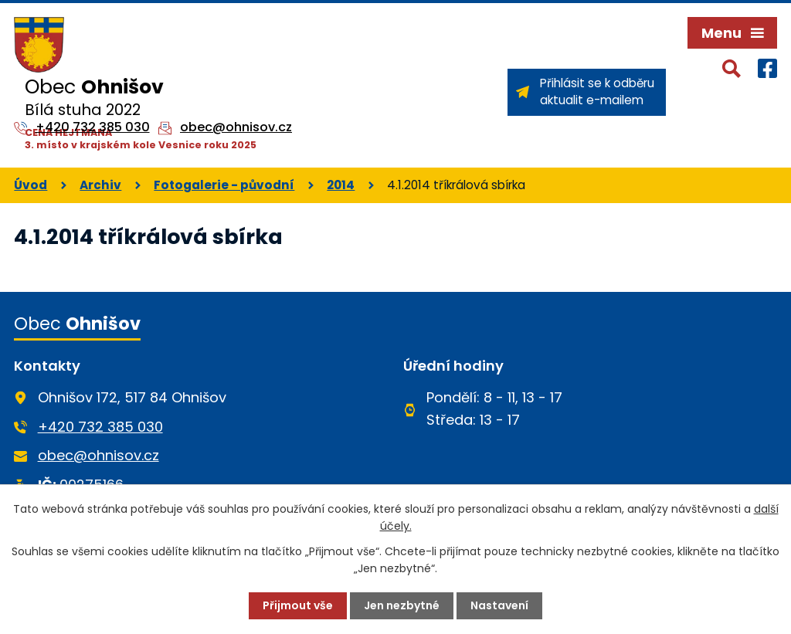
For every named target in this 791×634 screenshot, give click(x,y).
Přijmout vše (298, 605)
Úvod (30, 185)
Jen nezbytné (402, 605)
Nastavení (499, 605)
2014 (341, 185)
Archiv (100, 185)
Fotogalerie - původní (224, 185)
